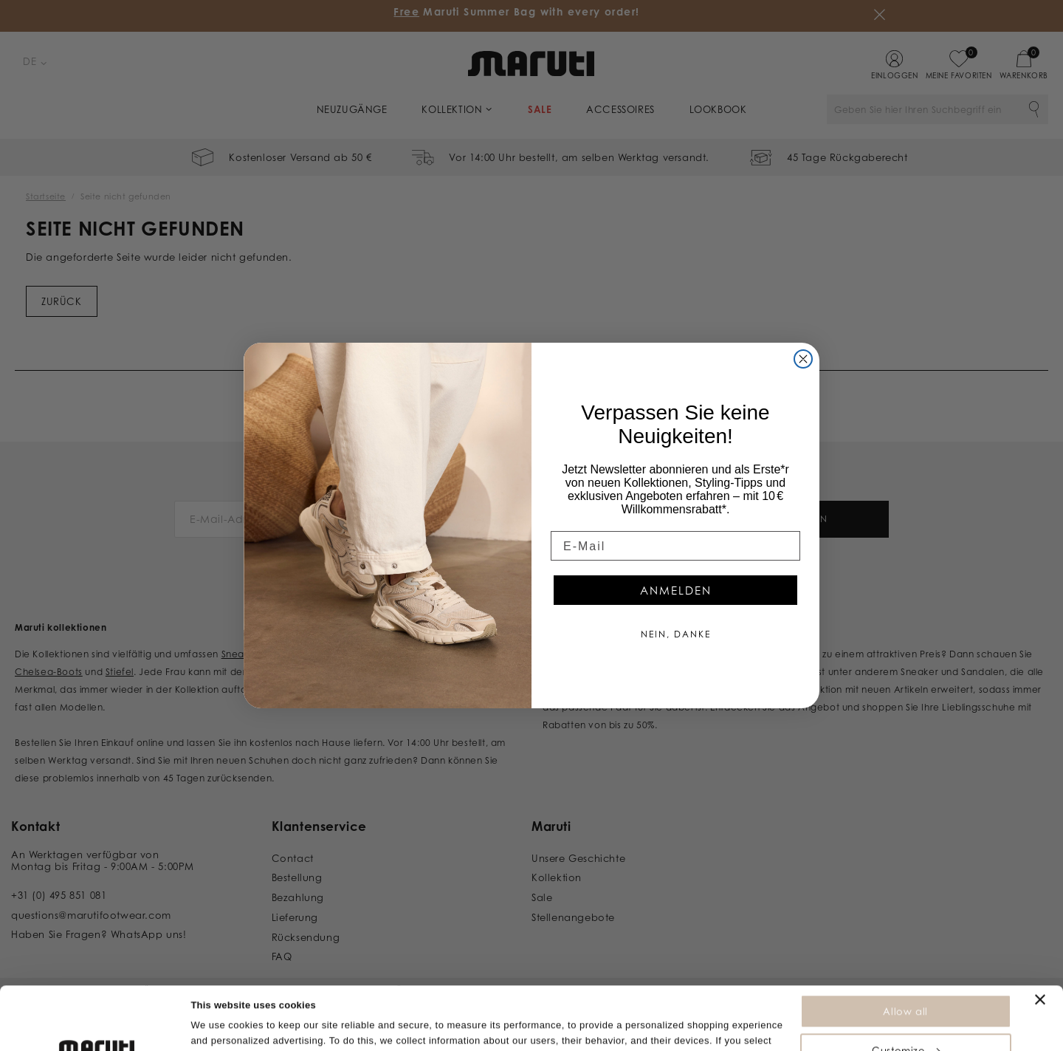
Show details (220, 1032)
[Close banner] (1040, 940)
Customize (906, 991)
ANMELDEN (676, 590)
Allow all (905, 952)
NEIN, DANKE (676, 634)
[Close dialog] (803, 359)
